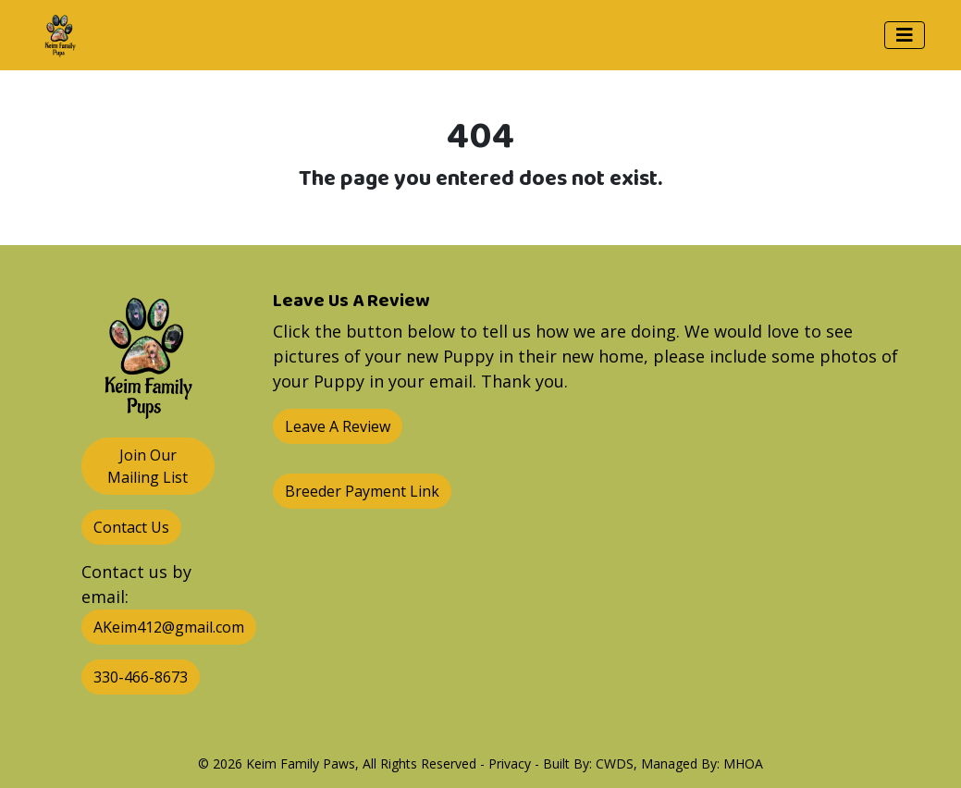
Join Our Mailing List (147, 466)
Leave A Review (337, 426)
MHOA (743, 763)
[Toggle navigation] (904, 35)
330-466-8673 (140, 677)
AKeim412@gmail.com (168, 627)
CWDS (615, 763)
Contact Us (131, 527)
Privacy (509, 763)
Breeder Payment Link (362, 491)
